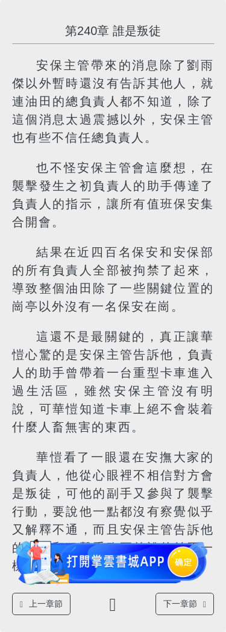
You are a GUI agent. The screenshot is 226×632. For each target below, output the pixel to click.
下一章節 (184, 604)
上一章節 (41, 604)
